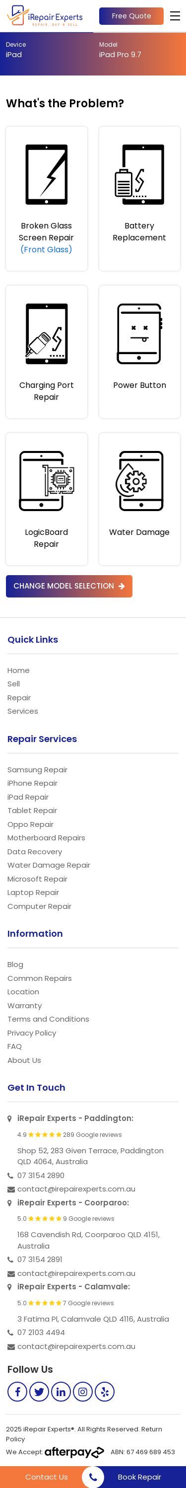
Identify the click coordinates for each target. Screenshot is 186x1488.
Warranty (24, 1005)
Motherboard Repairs (46, 837)
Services (22, 711)
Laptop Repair (33, 892)
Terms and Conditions (48, 1019)
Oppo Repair (30, 824)
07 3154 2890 (40, 1175)
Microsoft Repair (37, 879)
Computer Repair (39, 906)
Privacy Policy (31, 1033)
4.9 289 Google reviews (69, 1134)
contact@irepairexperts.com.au (76, 1189)
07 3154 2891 (39, 1259)
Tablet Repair (32, 810)
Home (18, 670)
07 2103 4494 (41, 1332)
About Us (24, 1060)
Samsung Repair (37, 769)
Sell (13, 683)
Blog (15, 964)
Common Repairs (39, 978)
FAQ (14, 1046)
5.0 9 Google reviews (66, 1218)
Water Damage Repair (48, 865)
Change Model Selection (69, 586)
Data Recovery (34, 851)
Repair (19, 697)
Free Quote (131, 16)
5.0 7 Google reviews (65, 1303)
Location (23, 991)
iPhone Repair (32, 783)
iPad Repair (28, 797)
